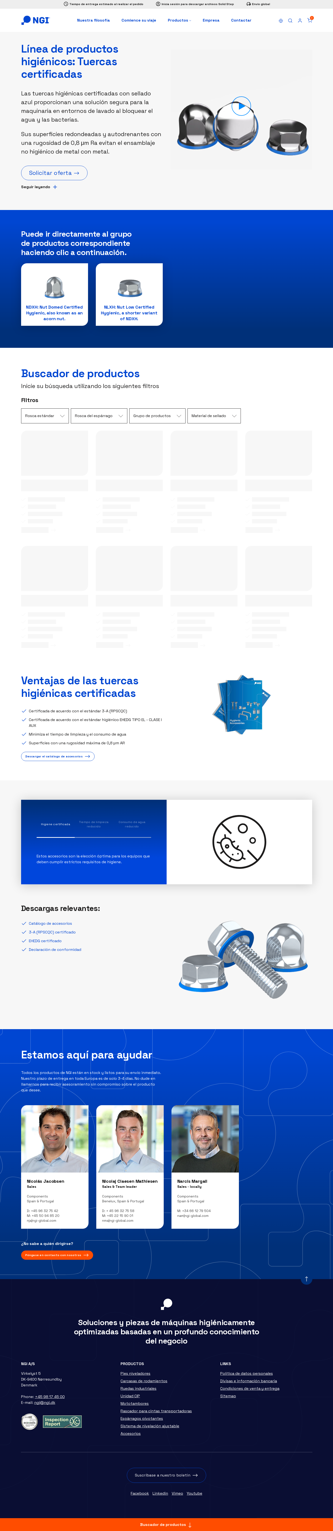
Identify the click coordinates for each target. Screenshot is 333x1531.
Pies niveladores (135, 1376)
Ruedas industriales (138, 1391)
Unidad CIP (130, 1398)
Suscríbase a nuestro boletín (162, 1477)
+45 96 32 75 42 (44, 1213)
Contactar (241, 20)
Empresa (211, 20)
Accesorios (131, 1436)
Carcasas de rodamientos (144, 1383)
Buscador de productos (166, 1525)
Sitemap (228, 1398)
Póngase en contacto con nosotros (53, 1258)
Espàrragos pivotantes (142, 1421)
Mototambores (135, 1406)
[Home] (35, 20)
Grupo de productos (152, 418)
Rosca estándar (39, 418)
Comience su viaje (139, 20)
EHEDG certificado (45, 943)
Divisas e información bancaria (248, 1383)
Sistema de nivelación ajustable (150, 1428)
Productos (179, 20)
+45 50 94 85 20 (45, 1218)
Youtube (194, 1496)
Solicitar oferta (50, 173)
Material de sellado (209, 418)
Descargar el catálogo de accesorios (54, 759)
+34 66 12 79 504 (196, 1213)
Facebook (140, 1496)
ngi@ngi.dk (44, 1405)
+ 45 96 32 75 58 (120, 1213)
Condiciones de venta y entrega (249, 1391)
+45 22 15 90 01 (120, 1218)
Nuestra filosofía (93, 20)
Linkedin (160, 1496)
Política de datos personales (246, 1376)
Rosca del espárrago (94, 418)
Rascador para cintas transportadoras (156, 1413)
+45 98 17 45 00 (50, 1399)
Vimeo (177, 1496)
